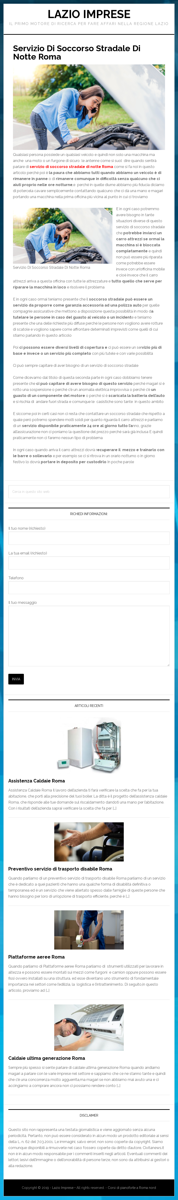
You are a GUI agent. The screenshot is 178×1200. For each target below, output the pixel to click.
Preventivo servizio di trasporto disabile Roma (60, 869)
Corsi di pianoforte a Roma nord (132, 1188)
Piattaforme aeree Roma (36, 957)
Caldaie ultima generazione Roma (46, 1058)
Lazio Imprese (89, 14)
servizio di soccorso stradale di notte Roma (72, 167)
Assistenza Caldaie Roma (36, 781)
